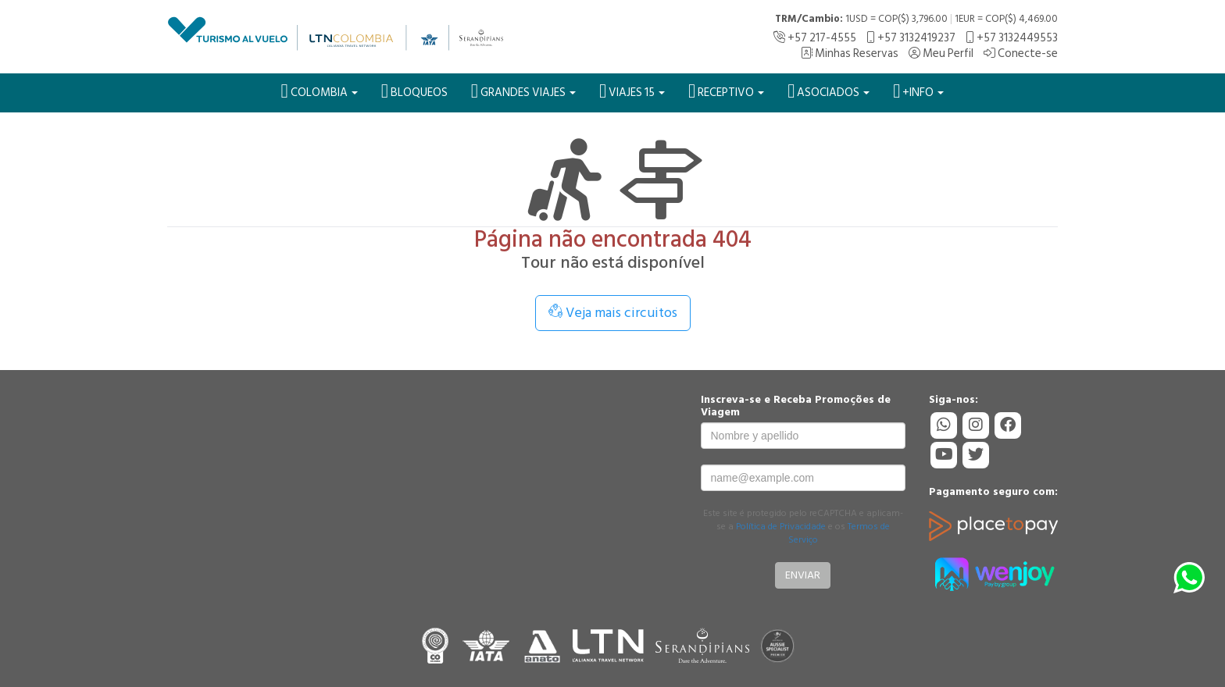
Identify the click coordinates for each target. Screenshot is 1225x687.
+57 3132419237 (910, 38)
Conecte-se (1021, 53)
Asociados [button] (829, 91)
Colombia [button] (319, 91)
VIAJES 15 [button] (632, 91)
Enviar (802, 575)
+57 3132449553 (1012, 38)
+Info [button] (918, 91)
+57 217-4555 (814, 38)
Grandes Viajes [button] (523, 91)
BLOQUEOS (414, 91)
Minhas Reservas (849, 53)
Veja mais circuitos (612, 312)
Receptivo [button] (726, 91)
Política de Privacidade (781, 526)
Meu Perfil (941, 53)
